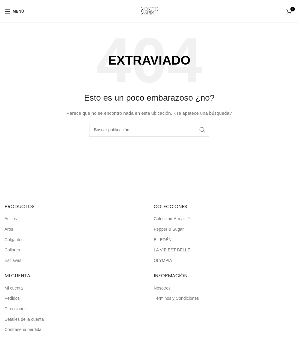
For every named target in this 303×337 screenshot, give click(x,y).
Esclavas (13, 260)
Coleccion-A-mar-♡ (172, 218)
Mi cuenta (14, 288)
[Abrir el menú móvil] (14, 11)
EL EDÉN (162, 239)
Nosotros (162, 288)
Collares (12, 249)
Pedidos (12, 298)
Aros (9, 229)
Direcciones (15, 308)
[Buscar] (149, 130)
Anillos (11, 218)
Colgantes (14, 239)
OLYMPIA (163, 260)
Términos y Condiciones (176, 298)
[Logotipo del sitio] (149, 10)
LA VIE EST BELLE (172, 249)
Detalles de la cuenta (24, 319)
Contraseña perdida (23, 329)
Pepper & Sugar (169, 229)
